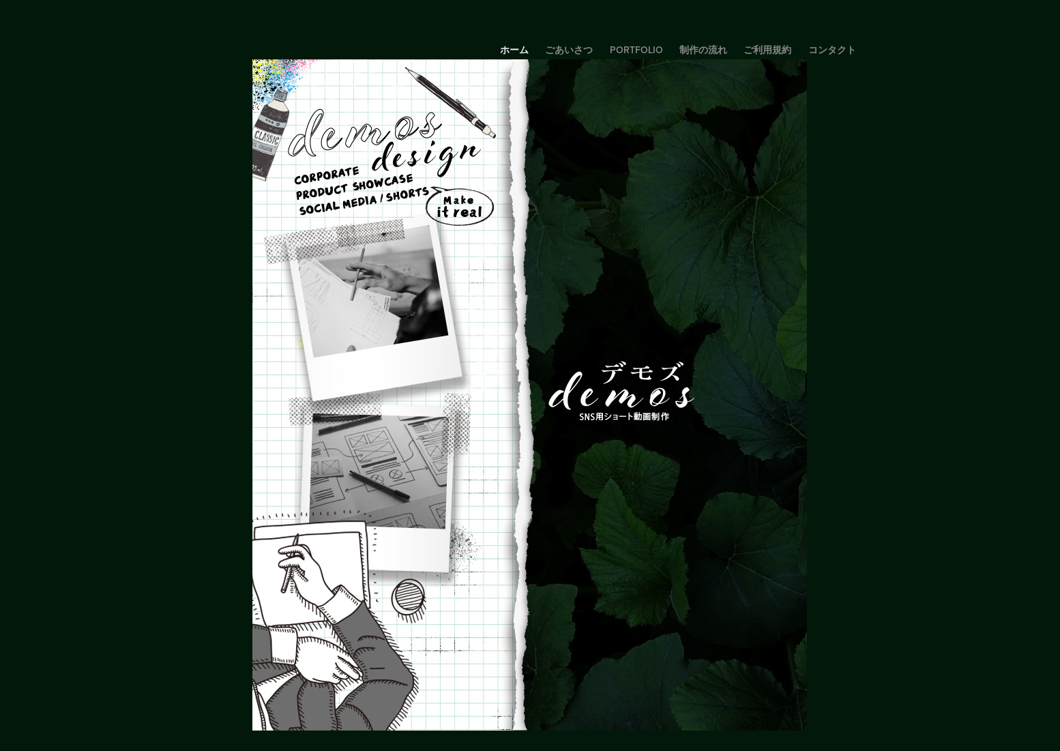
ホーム (514, 50)
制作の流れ (703, 50)
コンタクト (832, 50)
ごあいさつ (569, 50)
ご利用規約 (767, 50)
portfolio (636, 50)
